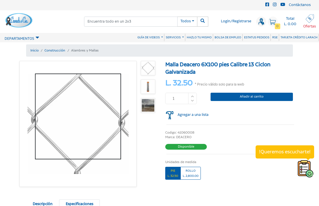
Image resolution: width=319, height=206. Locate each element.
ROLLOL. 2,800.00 (191, 173)
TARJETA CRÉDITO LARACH (299, 37)
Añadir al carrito (252, 96)
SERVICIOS (173, 37)
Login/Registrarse (236, 21)
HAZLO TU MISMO (199, 37)
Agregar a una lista (193, 115)
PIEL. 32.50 (173, 173)
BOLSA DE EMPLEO (228, 37)
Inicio (34, 50)
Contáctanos (300, 5)
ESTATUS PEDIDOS (256, 37)
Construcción (54, 50)
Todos (185, 21)
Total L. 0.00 (290, 21)
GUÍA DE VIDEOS (148, 37)
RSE (275, 37)
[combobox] (131, 22)
